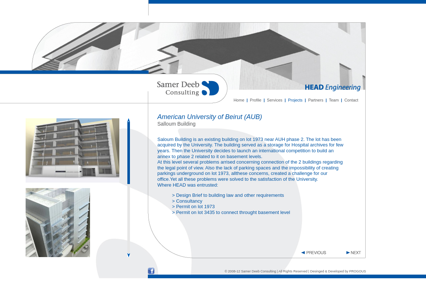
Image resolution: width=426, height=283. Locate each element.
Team (334, 100)
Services (274, 100)
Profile (255, 100)
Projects (295, 100)
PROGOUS (357, 271)
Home (238, 100)
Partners (316, 100)
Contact (351, 100)
